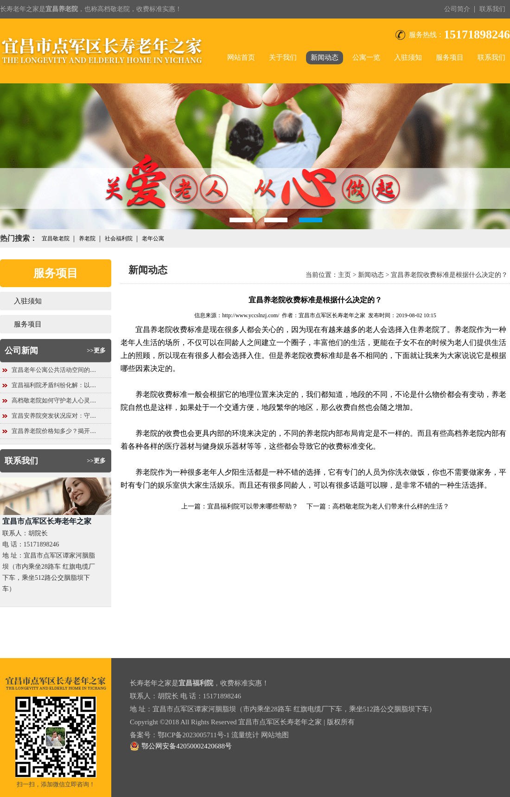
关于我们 (283, 57)
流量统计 (245, 735)
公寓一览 (366, 57)
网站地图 (275, 735)
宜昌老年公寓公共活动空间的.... (54, 369)
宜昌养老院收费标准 (168, 329)
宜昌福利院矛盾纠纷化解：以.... (54, 385)
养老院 (87, 238)
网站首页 (241, 57)
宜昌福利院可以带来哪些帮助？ (252, 506)
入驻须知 (408, 57)
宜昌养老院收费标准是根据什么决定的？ (449, 274)
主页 (344, 274)
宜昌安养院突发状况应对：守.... (54, 415)
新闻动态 (324, 57)
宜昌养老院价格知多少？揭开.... (54, 430)
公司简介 (457, 9)
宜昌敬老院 (56, 238)
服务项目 (450, 57)
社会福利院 (119, 238)
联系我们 (492, 9)
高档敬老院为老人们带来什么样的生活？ (390, 506)
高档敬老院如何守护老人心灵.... (54, 400)
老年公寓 (153, 238)
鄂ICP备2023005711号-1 (194, 735)
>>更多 (96, 350)
